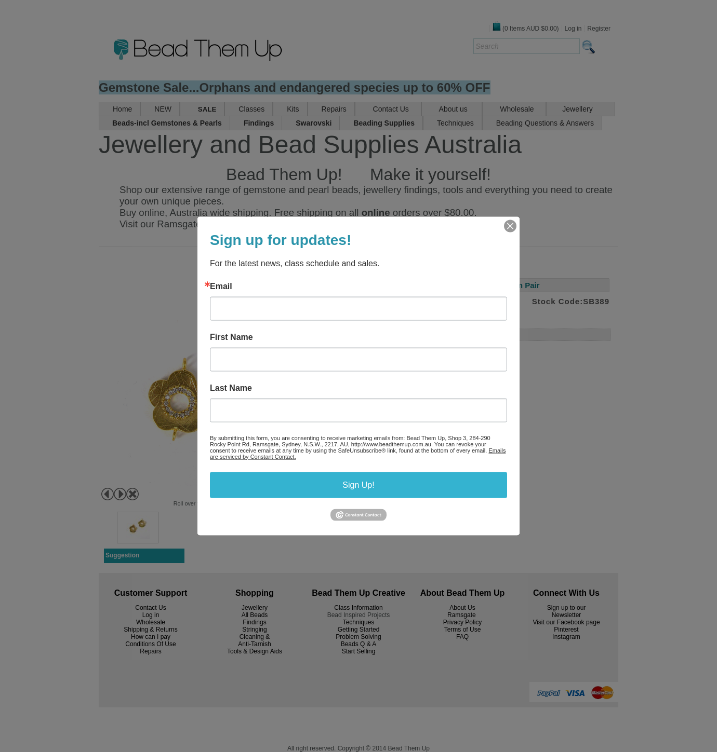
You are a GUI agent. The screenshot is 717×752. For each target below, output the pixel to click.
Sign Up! (358, 484)
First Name (231, 337)
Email (221, 286)
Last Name (231, 388)
